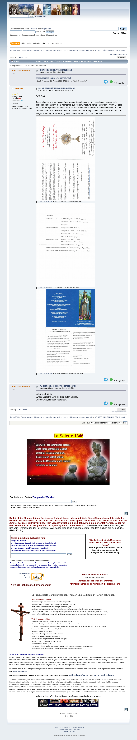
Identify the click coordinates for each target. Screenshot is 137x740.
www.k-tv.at (25, 578)
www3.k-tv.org (24, 573)
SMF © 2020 (68, 727)
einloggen (33, 29)
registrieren (46, 29)
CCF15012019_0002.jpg (44, 373)
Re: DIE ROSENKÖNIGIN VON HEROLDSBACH (57, 88)
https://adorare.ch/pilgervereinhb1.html (53, 78)
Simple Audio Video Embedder (69, 729)
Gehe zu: (86, 423)
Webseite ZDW (40, 16)
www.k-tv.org (25, 576)
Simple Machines (78, 727)
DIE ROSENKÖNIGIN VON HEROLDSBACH (56, 70)
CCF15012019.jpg (42, 287)
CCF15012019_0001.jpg (44, 201)
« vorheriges (114, 54)
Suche (13, 497)
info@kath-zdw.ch (20, 671)
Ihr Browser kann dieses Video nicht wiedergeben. (68, 462)
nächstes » (123, 54)
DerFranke (18, 88)
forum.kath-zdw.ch (104, 675)
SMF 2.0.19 (59, 727)
